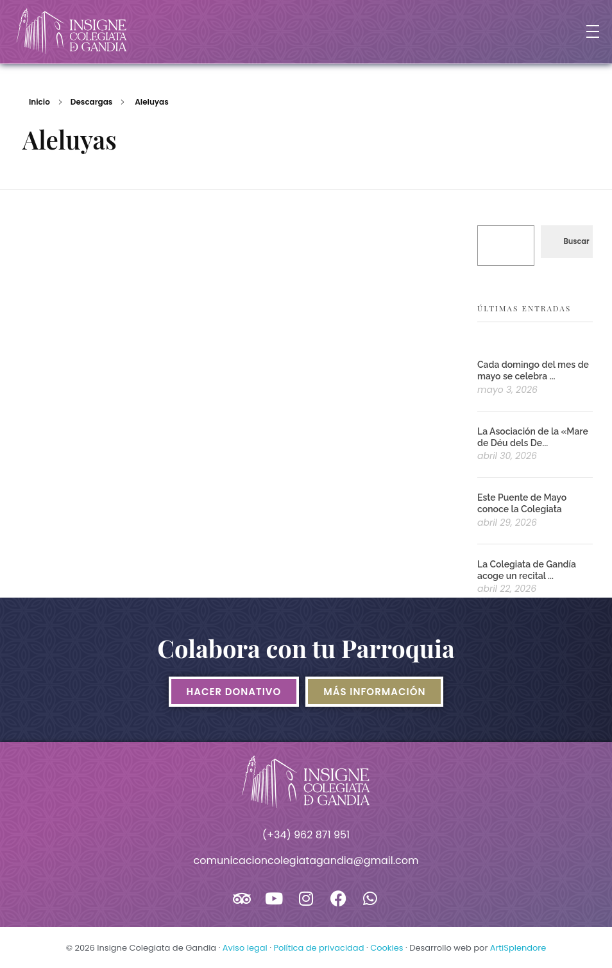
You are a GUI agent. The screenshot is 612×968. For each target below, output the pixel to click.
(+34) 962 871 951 (306, 834)
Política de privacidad (318, 948)
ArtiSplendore (518, 948)
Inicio (39, 101)
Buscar (576, 241)
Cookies (386, 948)
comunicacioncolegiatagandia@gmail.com (306, 860)
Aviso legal (245, 948)
